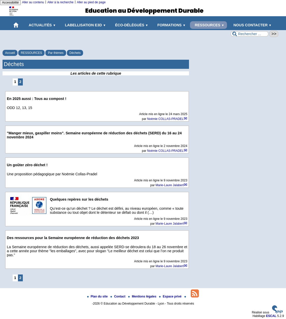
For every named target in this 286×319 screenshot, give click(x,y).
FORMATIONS (170, 25)
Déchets (75, 53)
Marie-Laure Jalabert (170, 185)
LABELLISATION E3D (84, 25)
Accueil (10, 53)
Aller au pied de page (91, 2)
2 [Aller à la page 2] (20, 82)
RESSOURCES (208, 25)
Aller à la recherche (60, 2)
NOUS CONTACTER (251, 25)
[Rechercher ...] (250, 34)
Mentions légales (142, 296)
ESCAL (271, 316)
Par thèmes (55, 53)
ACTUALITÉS (41, 25)
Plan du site (98, 296)
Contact (118, 296)
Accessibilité (10, 2)
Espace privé (170, 296)
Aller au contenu (33, 2)
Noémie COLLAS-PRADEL (165, 119)
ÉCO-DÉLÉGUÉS (130, 25)
